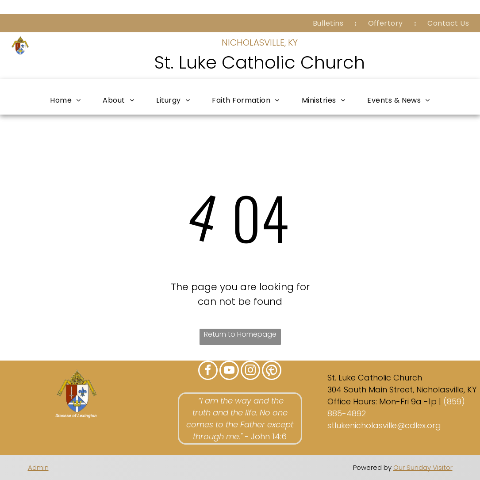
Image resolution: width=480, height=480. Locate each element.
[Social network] (271, 371)
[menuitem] (329, 23)
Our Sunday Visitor (423, 467)
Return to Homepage (240, 334)
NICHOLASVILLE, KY (260, 42)
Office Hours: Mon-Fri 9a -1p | (384, 401)
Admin (38, 467)
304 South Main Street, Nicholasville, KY (401, 389)
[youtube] (229, 371)
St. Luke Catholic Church (259, 62)
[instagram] (250, 371)
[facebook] (208, 371)
